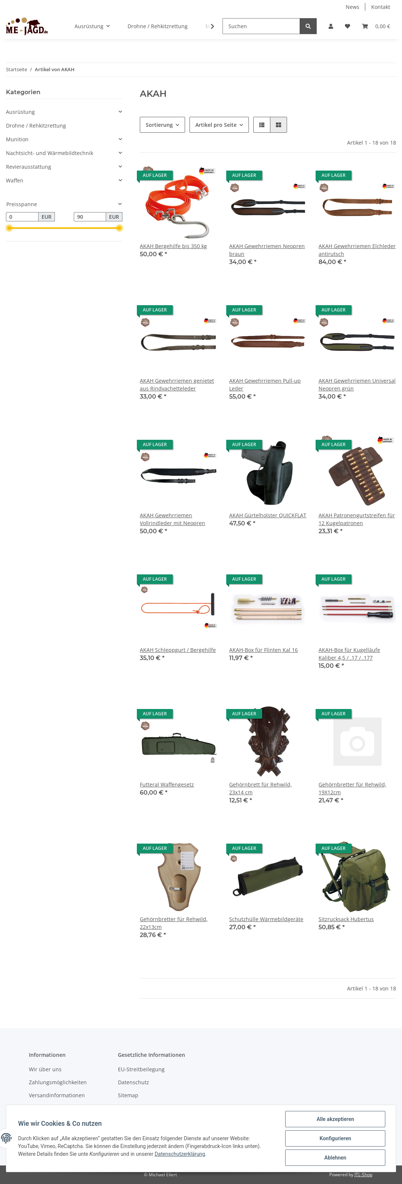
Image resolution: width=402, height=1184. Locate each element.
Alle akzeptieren (335, 1119)
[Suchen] (261, 26)
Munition (17, 139)
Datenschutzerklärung (180, 1154)
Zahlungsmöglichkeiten (58, 1082)
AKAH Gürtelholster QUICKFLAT (267, 515)
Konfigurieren (335, 1138)
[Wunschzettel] (347, 26)
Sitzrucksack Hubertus (346, 919)
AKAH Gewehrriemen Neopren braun (267, 250)
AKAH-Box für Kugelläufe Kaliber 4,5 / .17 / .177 (349, 653)
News (352, 6)
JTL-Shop (363, 1174)
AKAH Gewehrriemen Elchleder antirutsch (357, 250)
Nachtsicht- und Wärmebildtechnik (49, 152)
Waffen (14, 180)
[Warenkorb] (376, 26)
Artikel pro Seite (216, 124)
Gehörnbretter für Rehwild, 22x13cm (174, 923)
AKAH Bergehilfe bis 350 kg (173, 246)
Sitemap (128, 1095)
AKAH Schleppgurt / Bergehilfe (178, 649)
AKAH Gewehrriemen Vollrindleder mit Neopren (172, 519)
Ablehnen (335, 1158)
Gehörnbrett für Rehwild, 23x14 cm (260, 788)
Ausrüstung (20, 111)
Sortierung (159, 124)
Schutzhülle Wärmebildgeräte (266, 919)
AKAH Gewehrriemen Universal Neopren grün (357, 384)
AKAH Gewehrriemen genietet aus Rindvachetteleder (177, 384)
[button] (331, 26)
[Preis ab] (22, 217)
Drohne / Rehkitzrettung (36, 125)
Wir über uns (45, 1069)
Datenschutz (133, 1082)
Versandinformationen (57, 1095)
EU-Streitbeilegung (141, 1069)
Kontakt (380, 6)
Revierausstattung (28, 166)
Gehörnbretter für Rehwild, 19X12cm (352, 788)
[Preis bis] (90, 217)
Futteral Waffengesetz (167, 784)
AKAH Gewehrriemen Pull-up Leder (265, 384)
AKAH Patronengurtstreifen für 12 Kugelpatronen (357, 519)
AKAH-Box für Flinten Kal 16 (263, 649)
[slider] (9, 228)
